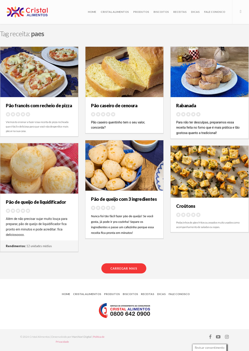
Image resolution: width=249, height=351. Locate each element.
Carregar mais (123, 268)
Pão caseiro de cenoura (114, 105)
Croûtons (185, 206)
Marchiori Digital (81, 336)
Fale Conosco (214, 11)
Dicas (195, 11)
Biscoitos (161, 11)
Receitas (180, 11)
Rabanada (186, 105)
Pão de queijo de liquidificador (36, 202)
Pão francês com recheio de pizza (39, 105)
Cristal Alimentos (115, 11)
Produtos (141, 11)
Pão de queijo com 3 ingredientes (124, 199)
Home (92, 11)
